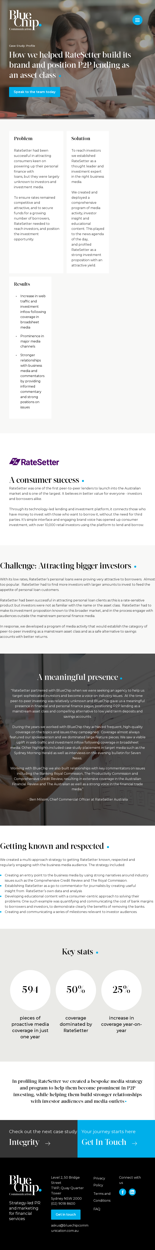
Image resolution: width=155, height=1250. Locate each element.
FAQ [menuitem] (96, 1209)
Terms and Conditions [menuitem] (102, 1197)
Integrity (24, 1143)
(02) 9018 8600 (63, 1204)
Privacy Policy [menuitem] (99, 1181)
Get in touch (66, 1214)
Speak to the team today (35, 92)
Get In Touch (104, 1143)
